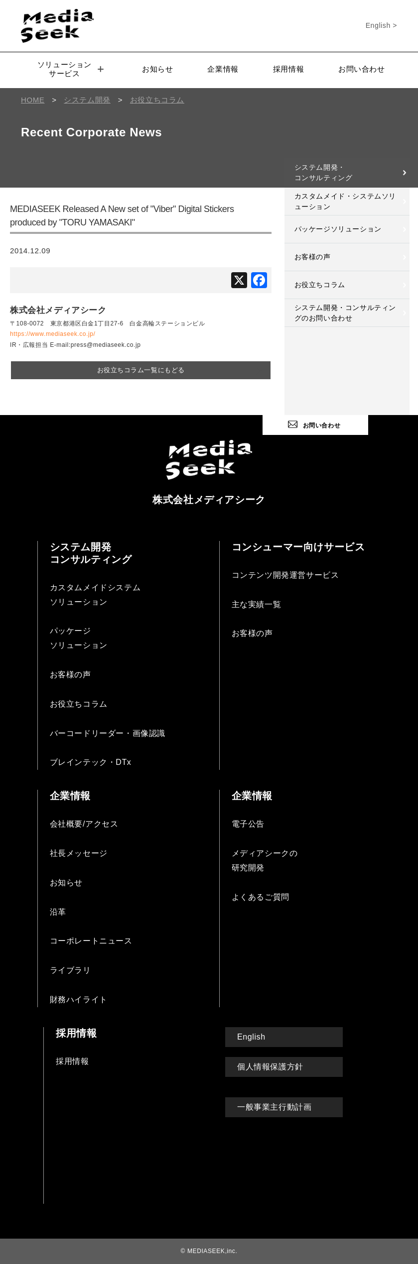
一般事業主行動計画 (274, 1106)
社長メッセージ (79, 852)
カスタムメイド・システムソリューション (345, 201)
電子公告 (248, 823)
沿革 (58, 910)
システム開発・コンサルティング (323, 172)
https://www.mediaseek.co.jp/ (53, 333)
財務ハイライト (79, 998)
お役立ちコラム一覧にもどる (141, 369)
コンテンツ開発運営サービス (285, 573)
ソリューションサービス (70, 69)
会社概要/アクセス (84, 823)
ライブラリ (70, 969)
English (251, 1035)
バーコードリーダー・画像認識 (107, 732)
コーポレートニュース (91, 940)
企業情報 (222, 69)
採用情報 (288, 69)
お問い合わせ (361, 69)
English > (381, 25)
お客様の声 (312, 257)
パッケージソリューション (338, 229)
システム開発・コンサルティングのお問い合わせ (345, 313)
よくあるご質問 (260, 895)
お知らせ (157, 69)
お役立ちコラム (319, 285)
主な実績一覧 (256, 603)
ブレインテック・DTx (91, 761)
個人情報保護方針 (270, 1065)
